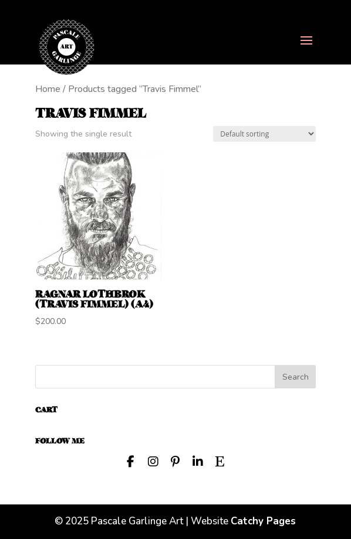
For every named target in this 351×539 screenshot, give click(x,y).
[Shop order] (264, 134)
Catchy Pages (263, 521)
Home (47, 89)
